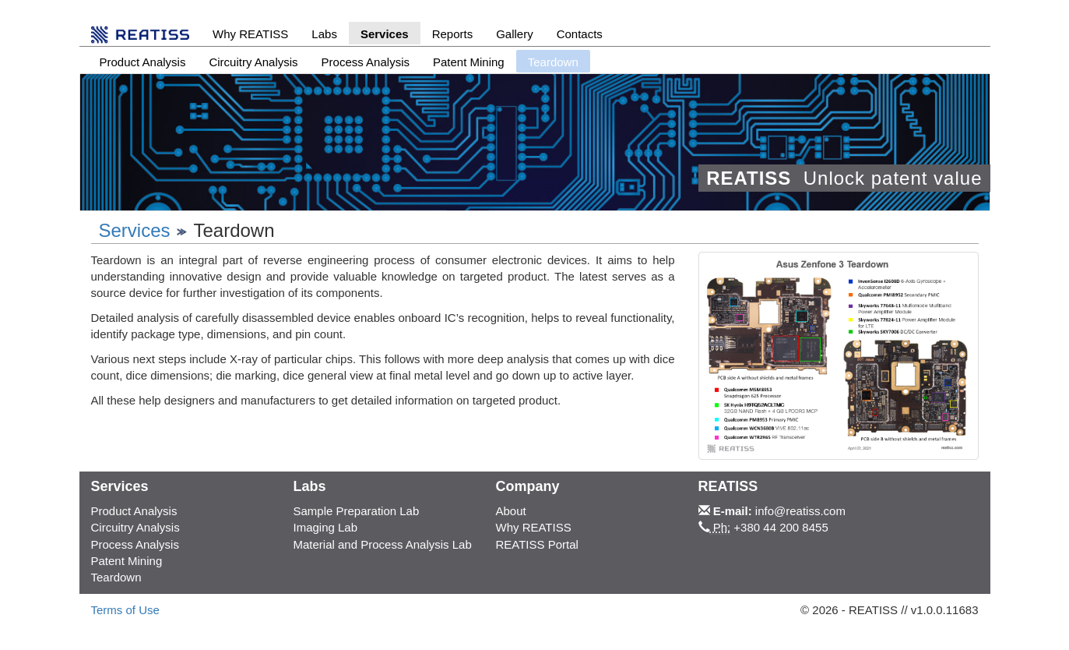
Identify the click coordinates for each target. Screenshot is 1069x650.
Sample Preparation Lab (356, 511)
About (510, 511)
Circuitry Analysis (253, 62)
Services (384, 34)
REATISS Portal (536, 544)
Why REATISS (250, 34)
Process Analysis (366, 62)
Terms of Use (125, 609)
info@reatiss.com (800, 511)
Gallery (514, 34)
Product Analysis (143, 62)
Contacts (580, 34)
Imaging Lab (325, 527)
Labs (324, 34)
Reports (452, 34)
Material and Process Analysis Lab (382, 544)
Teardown (116, 577)
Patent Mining (469, 62)
